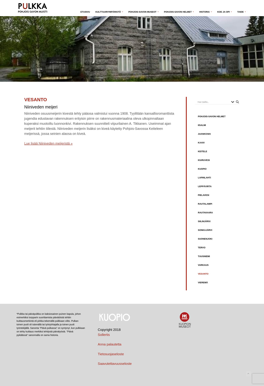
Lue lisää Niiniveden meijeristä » (48, 143)
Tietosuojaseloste (111, 354)
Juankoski (204, 134)
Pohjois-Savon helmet (211, 116)
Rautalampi (205, 204)
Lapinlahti (204, 177)
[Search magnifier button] (237, 102)
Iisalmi (202, 125)
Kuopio (202, 169)
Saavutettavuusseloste (115, 363)
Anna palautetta (109, 344)
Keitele (202, 151)
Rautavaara (205, 212)
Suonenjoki (205, 239)
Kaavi (201, 142)
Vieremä (203, 282)
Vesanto (203, 274)
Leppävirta (204, 186)
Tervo (201, 247)
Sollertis (104, 335)
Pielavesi (203, 195)
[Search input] (213, 102)
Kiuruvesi (204, 160)
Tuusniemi (204, 256)
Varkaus (203, 265)
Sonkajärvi (205, 230)
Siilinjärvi (204, 221)
